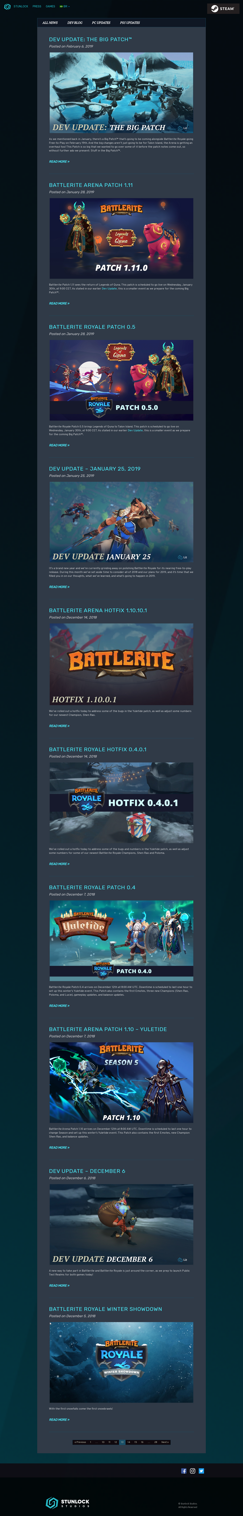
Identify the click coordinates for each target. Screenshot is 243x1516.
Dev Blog (74, 23)
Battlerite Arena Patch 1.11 (91, 185)
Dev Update (109, 289)
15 (135, 1442)
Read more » (59, 162)
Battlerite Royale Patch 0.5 (92, 327)
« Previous (80, 1442)
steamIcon (223, 9)
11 (109, 1442)
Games (50, 6)
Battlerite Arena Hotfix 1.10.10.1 (98, 610)
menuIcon (7, 6)
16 (142, 1442)
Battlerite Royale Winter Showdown (105, 1309)
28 (155, 1442)
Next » (165, 1442)
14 (129, 1442)
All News (49, 23)
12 (116, 1442)
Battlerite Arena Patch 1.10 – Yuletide (108, 1029)
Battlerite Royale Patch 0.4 (92, 887)
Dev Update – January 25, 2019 (95, 468)
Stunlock (21, 6)
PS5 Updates (130, 23)
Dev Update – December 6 (87, 1171)
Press (37, 6)
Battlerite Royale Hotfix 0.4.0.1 (97, 749)
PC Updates (101, 23)
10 (103, 1442)
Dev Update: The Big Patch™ (90, 39)
